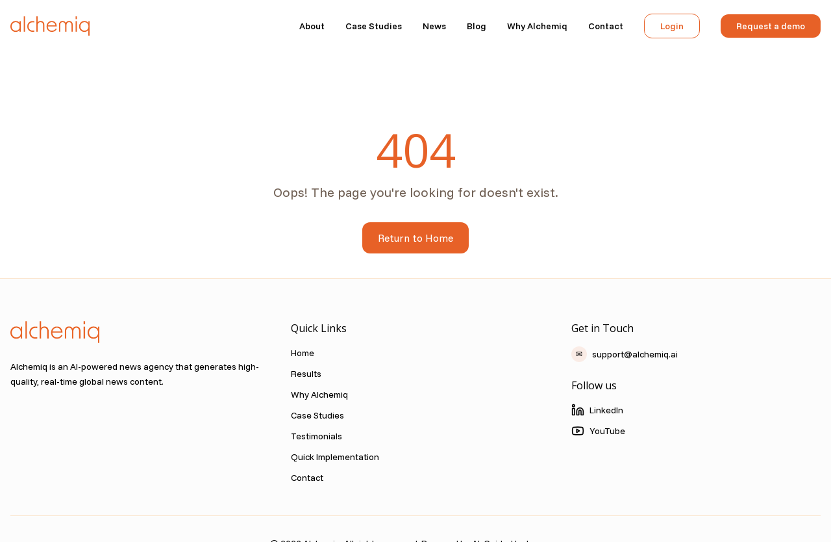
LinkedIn (597, 410)
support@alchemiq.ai (624, 354)
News (434, 26)
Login (672, 26)
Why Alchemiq (537, 26)
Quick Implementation (335, 457)
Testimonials (316, 436)
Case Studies (373, 26)
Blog (476, 26)
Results (306, 374)
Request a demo (770, 26)
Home (302, 353)
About (312, 26)
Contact (605, 26)
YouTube (598, 430)
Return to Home (415, 237)
